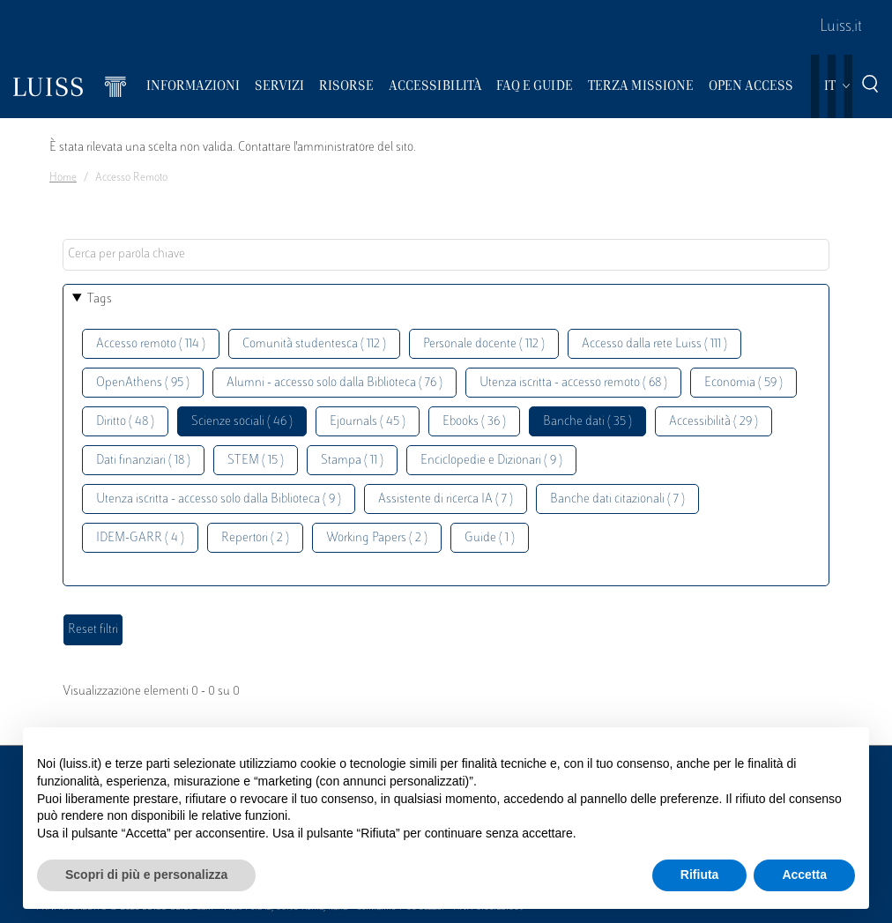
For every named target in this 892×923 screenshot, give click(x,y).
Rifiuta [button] (699, 874)
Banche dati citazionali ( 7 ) (617, 499)
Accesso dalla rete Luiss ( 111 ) (654, 344)
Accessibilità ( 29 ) (713, 421)
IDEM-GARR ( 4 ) (140, 538)
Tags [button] (99, 299)
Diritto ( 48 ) (125, 421)
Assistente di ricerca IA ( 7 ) (445, 499)
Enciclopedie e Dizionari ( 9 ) (491, 460)
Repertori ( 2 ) (255, 538)
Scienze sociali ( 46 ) (242, 421)
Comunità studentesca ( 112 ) (314, 344)
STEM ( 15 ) (255, 460)
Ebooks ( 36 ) (474, 421)
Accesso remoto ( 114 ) (150, 344)
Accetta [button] (804, 874)
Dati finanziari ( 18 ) (143, 460)
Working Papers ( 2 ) (376, 538)
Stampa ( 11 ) (352, 460)
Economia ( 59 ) (743, 383)
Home (63, 178)
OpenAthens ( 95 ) (143, 383)
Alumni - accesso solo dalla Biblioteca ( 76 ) (334, 383)
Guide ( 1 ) (490, 538)
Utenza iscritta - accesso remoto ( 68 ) (573, 383)
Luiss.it (841, 27)
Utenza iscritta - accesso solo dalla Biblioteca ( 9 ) (218, 499)
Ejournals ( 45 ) (367, 421)
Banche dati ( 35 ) (587, 421)
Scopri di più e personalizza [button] (146, 874)
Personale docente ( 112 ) (484, 344)
